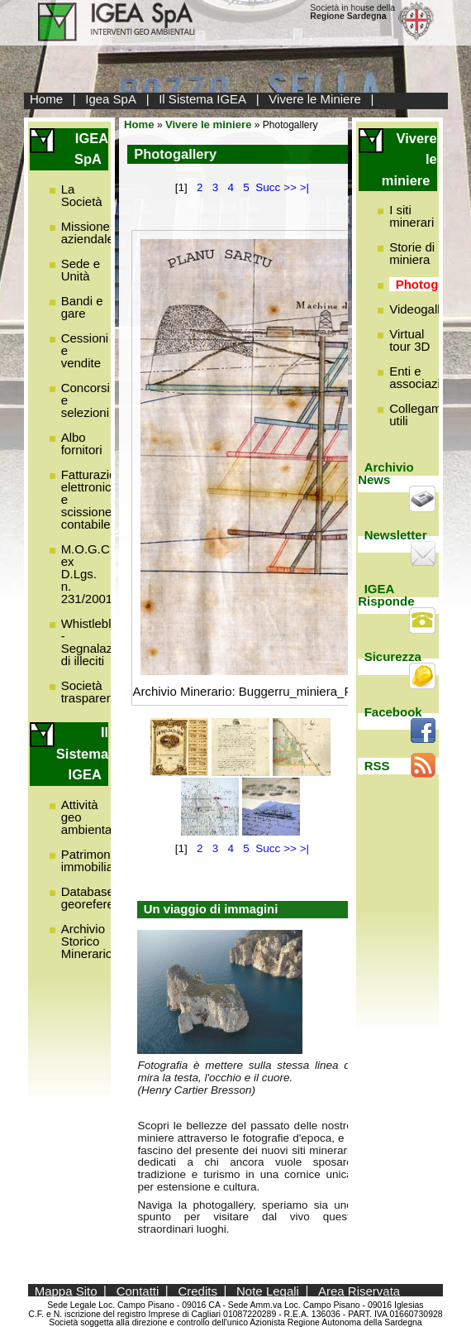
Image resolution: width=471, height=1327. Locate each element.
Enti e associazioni (423, 377)
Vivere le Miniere (314, 99)
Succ (267, 187)
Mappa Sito (66, 1290)
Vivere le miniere (208, 124)
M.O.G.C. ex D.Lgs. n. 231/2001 (87, 574)
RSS (377, 766)
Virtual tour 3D (409, 340)
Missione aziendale (87, 232)
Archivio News (386, 473)
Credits (197, 1290)
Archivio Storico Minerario (87, 941)
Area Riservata (359, 1290)
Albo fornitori (81, 443)
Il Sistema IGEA (202, 99)
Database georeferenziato (104, 897)
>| (304, 187)
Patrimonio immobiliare (93, 860)
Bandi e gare (82, 307)
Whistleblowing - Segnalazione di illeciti (102, 642)
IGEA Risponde (386, 595)
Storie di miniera (412, 253)
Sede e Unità (81, 269)
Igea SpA (110, 99)
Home (46, 99)
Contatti (138, 1290)
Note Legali (267, 1290)
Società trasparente (92, 691)
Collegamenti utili (425, 414)
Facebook (393, 712)
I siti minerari (411, 216)
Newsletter (395, 535)
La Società (81, 195)
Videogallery (423, 309)
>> (290, 187)
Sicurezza (392, 656)
